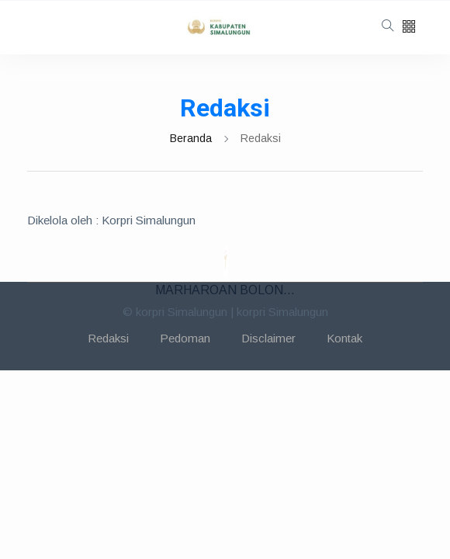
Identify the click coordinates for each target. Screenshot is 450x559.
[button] (409, 27)
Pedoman (185, 338)
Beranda (191, 138)
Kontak (344, 338)
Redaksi (108, 338)
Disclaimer (268, 338)
